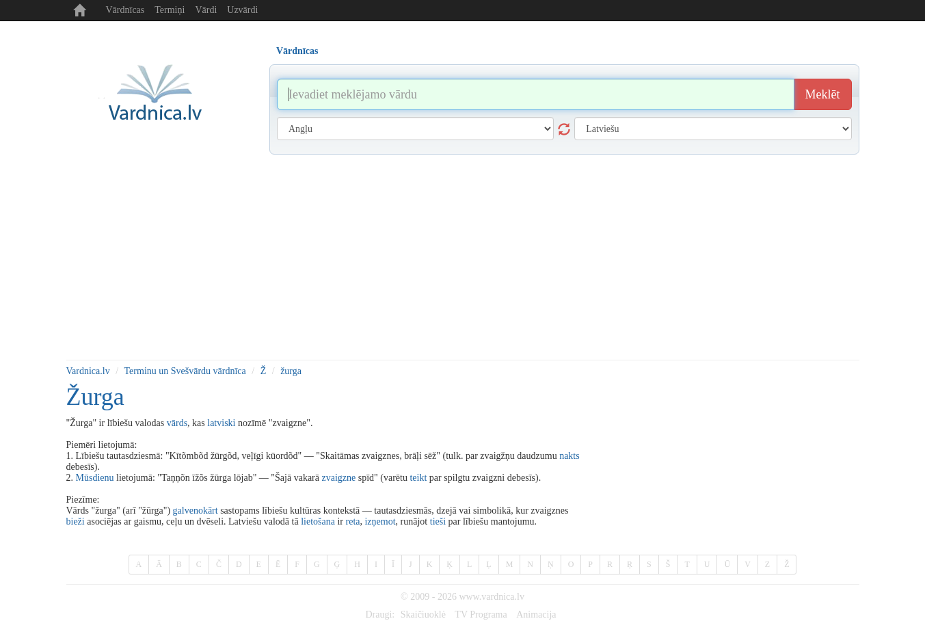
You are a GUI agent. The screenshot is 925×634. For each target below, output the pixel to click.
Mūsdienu (95, 478)
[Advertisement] (462, 257)
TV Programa (481, 614)
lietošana (318, 521)
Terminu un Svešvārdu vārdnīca (185, 371)
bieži (75, 521)
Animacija (536, 614)
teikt (418, 478)
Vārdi (206, 10)
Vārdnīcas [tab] (297, 51)
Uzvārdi (242, 10)
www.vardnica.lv (491, 597)
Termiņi (170, 10)
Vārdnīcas (125, 10)
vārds (177, 423)
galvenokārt (195, 510)
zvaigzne (339, 478)
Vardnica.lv (88, 371)
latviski (221, 423)
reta (353, 521)
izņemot (379, 521)
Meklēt (822, 94)
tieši (438, 521)
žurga (290, 371)
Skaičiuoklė (423, 614)
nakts (569, 456)
